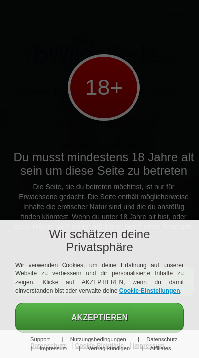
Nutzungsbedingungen (98, 339)
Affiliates (160, 348)
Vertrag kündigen (109, 348)
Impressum (53, 348)
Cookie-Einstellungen (149, 290)
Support (40, 339)
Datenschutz (161, 339)
